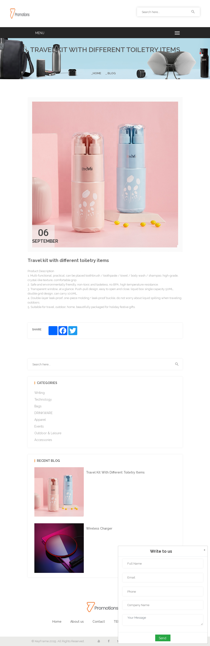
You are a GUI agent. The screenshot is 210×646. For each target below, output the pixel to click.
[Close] (204, 550)
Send (162, 638)
